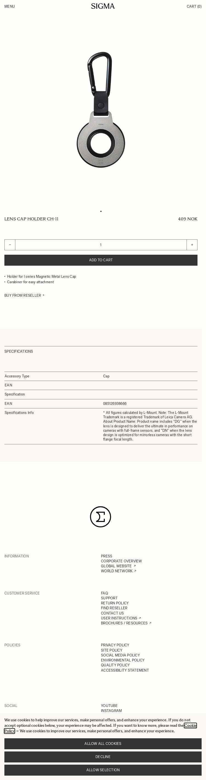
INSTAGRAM (111, 711)
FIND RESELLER (114, 608)
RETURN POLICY (115, 603)
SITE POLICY (111, 650)
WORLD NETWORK (116, 571)
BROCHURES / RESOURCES (124, 623)
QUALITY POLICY (115, 665)
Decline (103, 757)
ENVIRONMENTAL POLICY (123, 660)
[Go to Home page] (103, 6)
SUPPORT (109, 598)
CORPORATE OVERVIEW (121, 561)
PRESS (106, 556)
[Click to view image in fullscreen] (100, 109)
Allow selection (103, 770)
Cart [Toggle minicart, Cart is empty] (194, 6)
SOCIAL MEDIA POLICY (120, 655)
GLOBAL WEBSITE (116, 566)
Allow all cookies (102, 744)
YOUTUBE (109, 706)
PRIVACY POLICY (115, 645)
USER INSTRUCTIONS (119, 618)
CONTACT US (112, 613)
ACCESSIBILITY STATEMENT (125, 670)
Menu (9, 6)
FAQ (104, 593)
